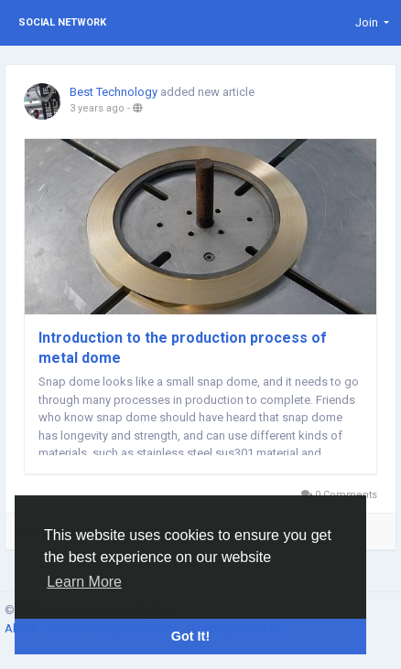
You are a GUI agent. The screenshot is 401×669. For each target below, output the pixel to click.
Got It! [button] (190, 636)
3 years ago (97, 108)
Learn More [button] (84, 581)
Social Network (62, 22)
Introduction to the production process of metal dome (182, 347)
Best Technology (113, 92)
